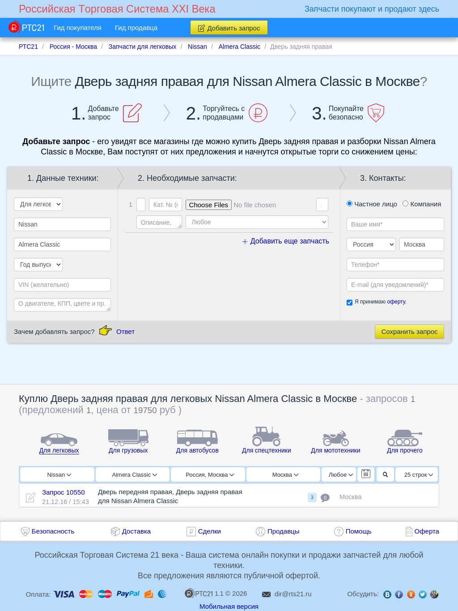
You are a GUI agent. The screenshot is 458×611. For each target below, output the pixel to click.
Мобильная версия (229, 606)
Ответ (125, 331)
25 (418, 474)
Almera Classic (134, 474)
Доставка (136, 531)
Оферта (427, 531)
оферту (396, 302)
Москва (285, 474)
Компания (422, 204)
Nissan (59, 474)
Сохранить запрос (409, 331)
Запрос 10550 (63, 492)
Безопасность (53, 531)
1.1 (204, 593)
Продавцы (283, 531)
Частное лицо (372, 204)
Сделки (209, 531)
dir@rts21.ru (293, 594)
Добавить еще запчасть (285, 241)
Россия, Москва (210, 474)
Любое (341, 474)
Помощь (359, 531)
